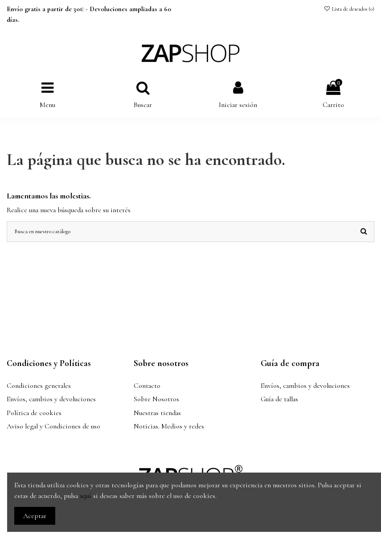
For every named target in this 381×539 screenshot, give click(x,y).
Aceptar (34, 515)
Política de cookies (34, 412)
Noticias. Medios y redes (169, 426)
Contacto (147, 385)
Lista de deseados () (349, 9)
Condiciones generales (39, 385)
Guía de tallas (279, 399)
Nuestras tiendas (157, 412)
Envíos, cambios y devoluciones (51, 399)
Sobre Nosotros (156, 399)
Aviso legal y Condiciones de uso (53, 426)
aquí (85, 495)
